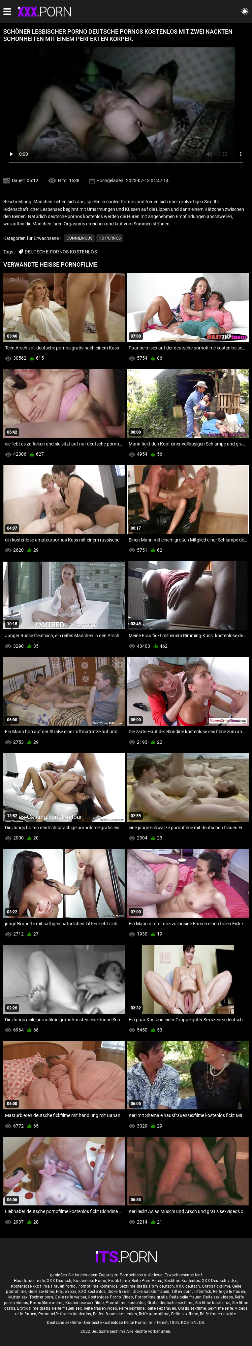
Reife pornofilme (154, 1314)
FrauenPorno (63, 1286)
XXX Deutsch (59, 1280)
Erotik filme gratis (33, 1308)
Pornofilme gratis (151, 1297)
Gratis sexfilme (192, 1308)
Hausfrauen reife (29, 1280)
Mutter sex (18, 1297)
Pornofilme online (46, 1302)
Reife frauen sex (67, 1308)
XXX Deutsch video (219, 1280)
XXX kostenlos (92, 1291)
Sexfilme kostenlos (212, 1302)
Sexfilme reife (220, 1308)
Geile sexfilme (41, 1291)
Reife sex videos (218, 1297)
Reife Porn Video (147, 1280)
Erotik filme (119, 1280)
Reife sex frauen (161, 1308)
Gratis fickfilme (216, 1286)
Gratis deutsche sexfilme (170, 1302)
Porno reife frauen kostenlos (64, 1314)
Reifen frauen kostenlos (115, 1314)
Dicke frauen (119, 1291)
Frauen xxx (66, 1291)
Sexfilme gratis (133, 1286)
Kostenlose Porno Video (110, 1297)
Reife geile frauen (229, 1291)
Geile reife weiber (70, 1297)
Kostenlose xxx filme (30, 1286)
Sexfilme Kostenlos (182, 1280)
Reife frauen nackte (218, 1314)
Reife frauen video (100, 1308)
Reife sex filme (184, 1314)
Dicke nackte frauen (151, 1291)
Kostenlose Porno (90, 1280)
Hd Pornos (110, 238)
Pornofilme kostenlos (97, 1286)
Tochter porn (41, 1297)
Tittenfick (202, 1291)
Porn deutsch (161, 1286)
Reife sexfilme (132, 1308)
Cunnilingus (79, 238)
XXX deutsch (188, 1286)
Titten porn (181, 1291)
